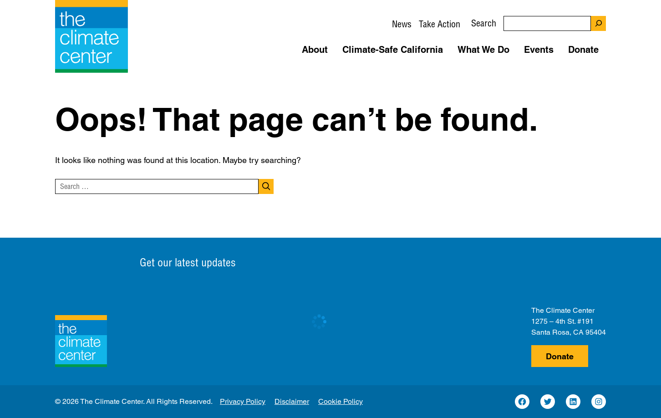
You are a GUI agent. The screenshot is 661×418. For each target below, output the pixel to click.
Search (483, 23)
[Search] (598, 23)
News (402, 24)
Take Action (439, 24)
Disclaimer (292, 401)
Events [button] (539, 49)
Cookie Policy (340, 401)
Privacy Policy (242, 401)
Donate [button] (583, 49)
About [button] (315, 49)
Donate (560, 356)
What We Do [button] (483, 49)
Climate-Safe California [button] (392, 49)
